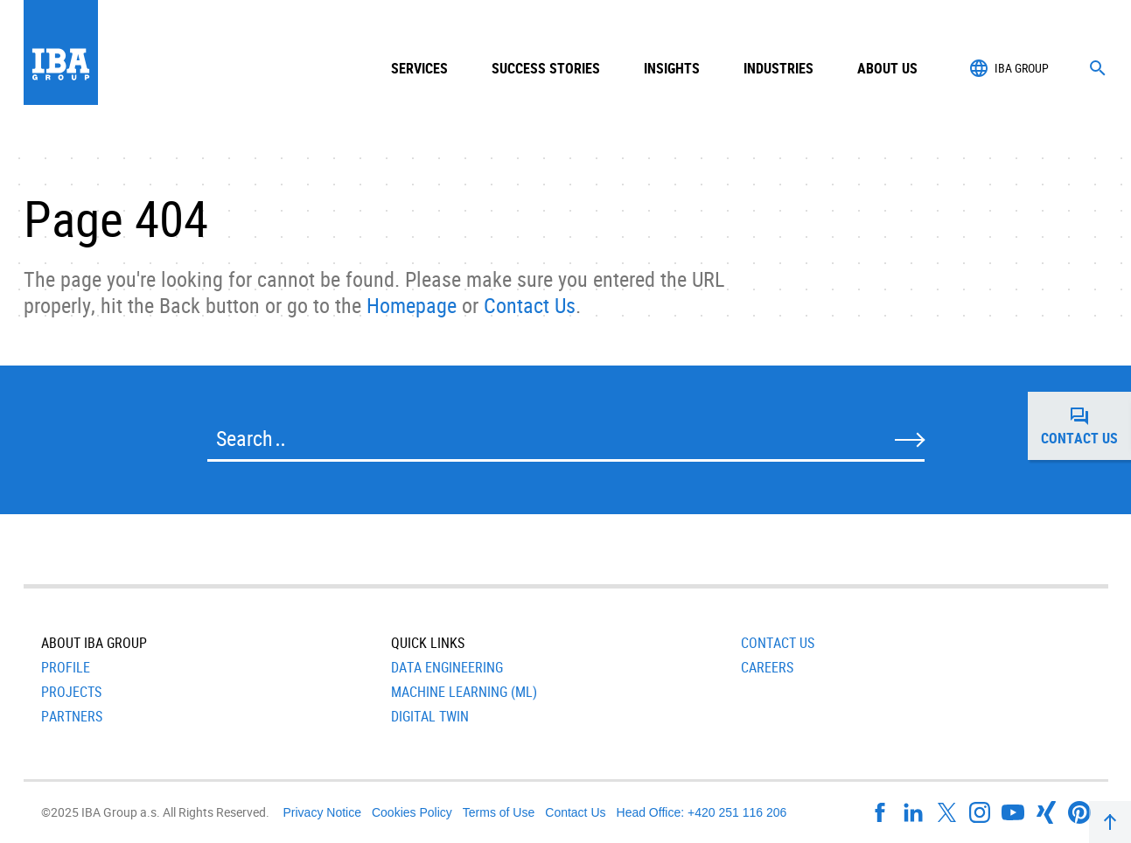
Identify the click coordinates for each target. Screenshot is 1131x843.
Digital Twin (430, 716)
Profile (65, 667)
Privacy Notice (322, 812)
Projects (71, 691)
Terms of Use (498, 812)
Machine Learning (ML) (464, 691)
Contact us (1086, 426)
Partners (71, 716)
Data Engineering (447, 667)
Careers (767, 667)
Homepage (412, 305)
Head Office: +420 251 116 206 (702, 812)
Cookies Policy (412, 812)
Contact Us (530, 305)
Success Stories (546, 68)
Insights (672, 68)
